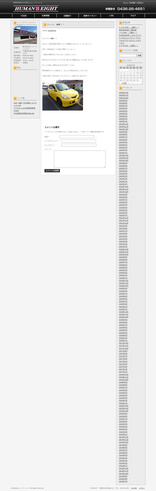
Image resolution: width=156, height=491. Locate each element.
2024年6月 (123, 140)
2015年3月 (123, 429)
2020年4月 (123, 270)
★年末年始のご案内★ (128, 30)
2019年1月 (123, 309)
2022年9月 (123, 194)
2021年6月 (123, 234)
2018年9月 (123, 320)
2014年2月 (123, 463)
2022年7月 (123, 200)
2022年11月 (123, 189)
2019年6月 (123, 296)
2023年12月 (123, 155)
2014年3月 (123, 461)
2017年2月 (123, 369)
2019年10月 (123, 286)
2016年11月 (123, 377)
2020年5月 (123, 268)
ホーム (126, 2)
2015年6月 (123, 421)
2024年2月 (123, 150)
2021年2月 (123, 244)
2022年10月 (123, 192)
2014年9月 (123, 445)
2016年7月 (123, 387)
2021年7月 (123, 231)
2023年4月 (123, 176)
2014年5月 (123, 455)
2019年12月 (123, 281)
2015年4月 (123, 427)
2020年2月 (123, 275)
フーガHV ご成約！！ (128, 33)
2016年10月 (123, 380)
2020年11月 (123, 252)
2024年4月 (123, 145)
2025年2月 (123, 119)
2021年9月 (123, 226)
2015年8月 (123, 416)
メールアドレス (51, 141)
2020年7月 (123, 262)
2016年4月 (123, 395)
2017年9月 (123, 351)
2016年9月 (123, 382)
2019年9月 (123, 288)
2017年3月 (123, 367)
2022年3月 (123, 210)
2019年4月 (123, 301)
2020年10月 (123, 254)
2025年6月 (123, 108)
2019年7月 (123, 294)
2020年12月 (123, 249)
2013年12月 (123, 468)
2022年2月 (123, 213)
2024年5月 (123, 142)
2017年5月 (123, 361)
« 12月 (124, 83)
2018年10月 (123, 317)
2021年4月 (123, 239)
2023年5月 (123, 174)
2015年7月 (123, 419)
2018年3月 (123, 335)
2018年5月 (123, 330)
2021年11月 (123, 220)
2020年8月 (123, 260)
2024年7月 (123, 137)
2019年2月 (123, 307)
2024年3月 (123, 147)
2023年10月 (123, 160)
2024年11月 (123, 127)
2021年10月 (123, 223)
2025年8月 (123, 103)
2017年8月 (123, 354)
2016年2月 (123, 400)
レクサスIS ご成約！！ (128, 46)
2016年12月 (123, 375)
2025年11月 (123, 95)
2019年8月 (123, 291)
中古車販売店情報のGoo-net (24, 113)
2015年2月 (123, 432)
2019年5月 (123, 299)
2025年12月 (123, 93)
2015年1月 (123, 434)
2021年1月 (123, 247)
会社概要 (132, 2)
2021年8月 (123, 228)
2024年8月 (123, 134)
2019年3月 (123, 304)
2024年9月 (123, 132)
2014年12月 (123, 437)
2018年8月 (123, 322)
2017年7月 (123, 356)
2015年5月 (123, 424)
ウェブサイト (49, 145)
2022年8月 (123, 197)
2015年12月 (123, 406)
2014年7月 (123, 450)
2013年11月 (123, 471)
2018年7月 (123, 325)
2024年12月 (123, 124)
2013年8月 (123, 479)
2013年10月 (123, 474)
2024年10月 (123, 129)
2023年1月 (123, 184)
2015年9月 (123, 414)
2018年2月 (123, 338)
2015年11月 (123, 408)
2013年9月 (123, 476)
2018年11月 (123, 314)
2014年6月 (123, 453)
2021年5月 (123, 236)
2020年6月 (123, 265)
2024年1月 (123, 153)
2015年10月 (123, 411)
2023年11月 (123, 158)
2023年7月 (123, 168)
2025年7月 (123, 106)
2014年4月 (123, 458)
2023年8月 (123, 166)
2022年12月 (123, 187)
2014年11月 (123, 440)
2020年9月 (123, 257)
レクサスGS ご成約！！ (129, 27)
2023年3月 (123, 179)
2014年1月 (123, 466)
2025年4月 (123, 114)
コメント (47, 149)
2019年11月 (123, 283)
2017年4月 (123, 364)
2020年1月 (123, 278)
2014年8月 (123, 448)
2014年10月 (123, 442)
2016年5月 (123, 393)
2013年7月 (123, 481)
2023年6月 (123, 171)
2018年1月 (123, 341)
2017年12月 (123, 343)
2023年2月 (123, 181)
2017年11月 (123, 346)
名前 (46, 137)
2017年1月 (123, 372)
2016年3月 (123, 398)
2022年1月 (123, 215)
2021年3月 (123, 241)
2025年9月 (123, 101)
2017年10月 (123, 348)
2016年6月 (123, 390)
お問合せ (140, 2)
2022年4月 (123, 208)
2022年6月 (123, 202)
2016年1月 (123, 403)
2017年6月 (123, 359)
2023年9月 (123, 163)
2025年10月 (123, 98)
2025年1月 (123, 121)
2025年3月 (123, 116)
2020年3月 (123, 273)
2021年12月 (123, 218)
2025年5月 (123, 111)
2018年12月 (123, 312)
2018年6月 (123, 327)
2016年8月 (123, 385)
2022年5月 (123, 205)
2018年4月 (123, 333)
